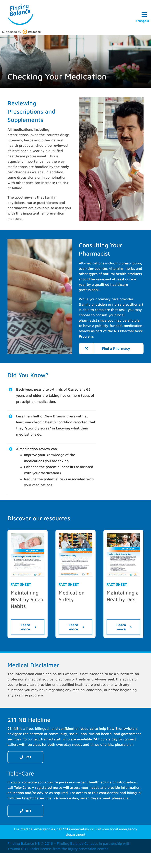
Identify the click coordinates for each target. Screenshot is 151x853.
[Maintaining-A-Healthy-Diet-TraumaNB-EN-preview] (123, 535)
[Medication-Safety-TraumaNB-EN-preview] (75, 535)
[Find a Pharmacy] (111, 348)
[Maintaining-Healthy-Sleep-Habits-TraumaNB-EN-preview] (27, 535)
